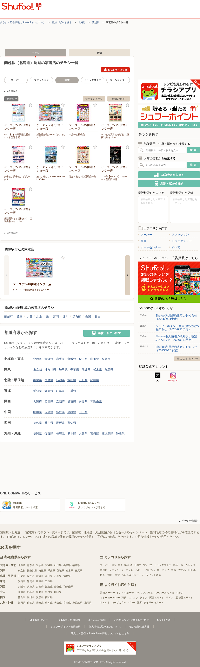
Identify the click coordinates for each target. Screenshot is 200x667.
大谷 (29, 316)
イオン (179, 592)
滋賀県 (71, 401)
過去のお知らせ (187, 358)
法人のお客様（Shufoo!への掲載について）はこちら (100, 633)
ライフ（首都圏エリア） (179, 597)
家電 (142, 241)
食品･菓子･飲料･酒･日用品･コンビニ (132, 565)
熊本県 (71, 433)
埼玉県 (63, 369)
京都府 (60, 401)
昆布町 (76, 316)
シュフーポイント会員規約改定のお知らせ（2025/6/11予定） (177, 327)
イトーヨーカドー (110, 597)
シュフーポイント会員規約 (65, 626)
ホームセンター (118, 80)
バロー (131, 602)
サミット (105, 602)
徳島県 (37, 422)
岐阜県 (60, 390)
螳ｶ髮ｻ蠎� (118, 98)
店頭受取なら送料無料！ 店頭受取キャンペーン (18, 220)
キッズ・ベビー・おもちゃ (140, 570)
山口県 (83, 412)
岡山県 (37, 412)
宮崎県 (94, 433)
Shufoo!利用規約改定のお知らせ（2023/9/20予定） (176, 348)
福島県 (106, 359)
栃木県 (97, 369)
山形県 (94, 359)
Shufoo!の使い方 (38, 619)
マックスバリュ (144, 592)
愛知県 (37, 390)
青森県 (49, 359)
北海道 (82, 22)
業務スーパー (107, 592)
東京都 (37, 369)
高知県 (71, 422)
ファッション (41, 80)
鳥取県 (60, 412)
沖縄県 (120, 433)
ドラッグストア (92, 80)
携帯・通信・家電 (110, 575)
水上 (39, 316)
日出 (98, 316)
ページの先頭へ (189, 520)
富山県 (71, 380)
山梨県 (37, 380)
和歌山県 (96, 401)
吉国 (88, 316)
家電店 (103, 570)
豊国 (19, 316)
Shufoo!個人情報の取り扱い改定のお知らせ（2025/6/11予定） (176, 338)
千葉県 (74, 369)
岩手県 (60, 359)
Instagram (173, 377)
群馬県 (109, 369)
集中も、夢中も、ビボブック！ (17, 178)
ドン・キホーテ (125, 592)
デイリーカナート (154, 602)
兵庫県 (49, 401)
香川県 (49, 422)
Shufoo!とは (164, 619)
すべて (174, 247)
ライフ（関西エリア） (152, 597)
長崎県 (60, 433)
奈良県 (83, 401)
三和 (139, 602)
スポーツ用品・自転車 (183, 570)
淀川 (65, 316)
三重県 (71, 390)
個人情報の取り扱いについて (105, 626)
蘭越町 (8, 316)
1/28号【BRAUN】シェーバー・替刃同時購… (115, 178)
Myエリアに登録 (115, 69)
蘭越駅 (95, 22)
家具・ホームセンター (185, 565)
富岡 (56, 316)
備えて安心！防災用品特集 (82, 176)
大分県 (83, 433)
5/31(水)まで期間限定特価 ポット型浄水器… (18, 136)
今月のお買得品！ (78, 134)
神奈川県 (50, 369)
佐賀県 (49, 433)
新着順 (10, 99)
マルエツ (133, 597)
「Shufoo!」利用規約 (68, 619)
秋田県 (83, 359)
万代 (123, 597)
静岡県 (49, 390)
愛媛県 (60, 422)
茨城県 (86, 369)
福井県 (94, 380)
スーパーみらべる (164, 592)
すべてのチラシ (94, 98)
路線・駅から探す (62, 22)
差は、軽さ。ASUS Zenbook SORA (50, 178)
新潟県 (60, 380)
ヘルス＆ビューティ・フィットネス (141, 575)
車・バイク (163, 570)
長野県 (49, 380)
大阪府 (37, 401)
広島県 (49, 412)
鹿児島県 (107, 433)
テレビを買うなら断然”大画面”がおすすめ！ (115, 136)
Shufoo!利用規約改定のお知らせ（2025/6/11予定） (176, 317)
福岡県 (37, 433)
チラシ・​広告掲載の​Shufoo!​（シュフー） (23, 22)
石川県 (83, 380)
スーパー (16, 80)
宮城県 (71, 359)
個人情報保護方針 (139, 626)
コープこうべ (119, 602)
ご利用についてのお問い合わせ (131, 619)
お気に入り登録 (30, 105)
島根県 (71, 412)
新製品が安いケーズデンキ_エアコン (50, 136)
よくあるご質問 (97, 619)
